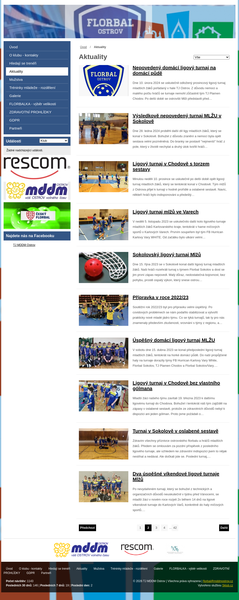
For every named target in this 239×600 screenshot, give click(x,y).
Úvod (83, 47)
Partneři (15, 128)
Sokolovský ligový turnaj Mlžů (167, 254)
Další (224, 527)
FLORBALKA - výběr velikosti (32, 104)
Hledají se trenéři (22, 63)
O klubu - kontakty (23, 55)
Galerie (15, 96)
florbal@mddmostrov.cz (218, 581)
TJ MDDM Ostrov (24, 245)
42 (175, 527)
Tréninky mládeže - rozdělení (32, 88)
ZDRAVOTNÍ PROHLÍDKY (30, 112)
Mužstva (16, 79)
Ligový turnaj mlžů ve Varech (166, 211)
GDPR (14, 120)
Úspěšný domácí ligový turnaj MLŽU (174, 340)
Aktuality (16, 71)
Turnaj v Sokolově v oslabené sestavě (175, 431)
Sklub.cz (227, 585)
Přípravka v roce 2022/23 (161, 297)
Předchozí (87, 527)
